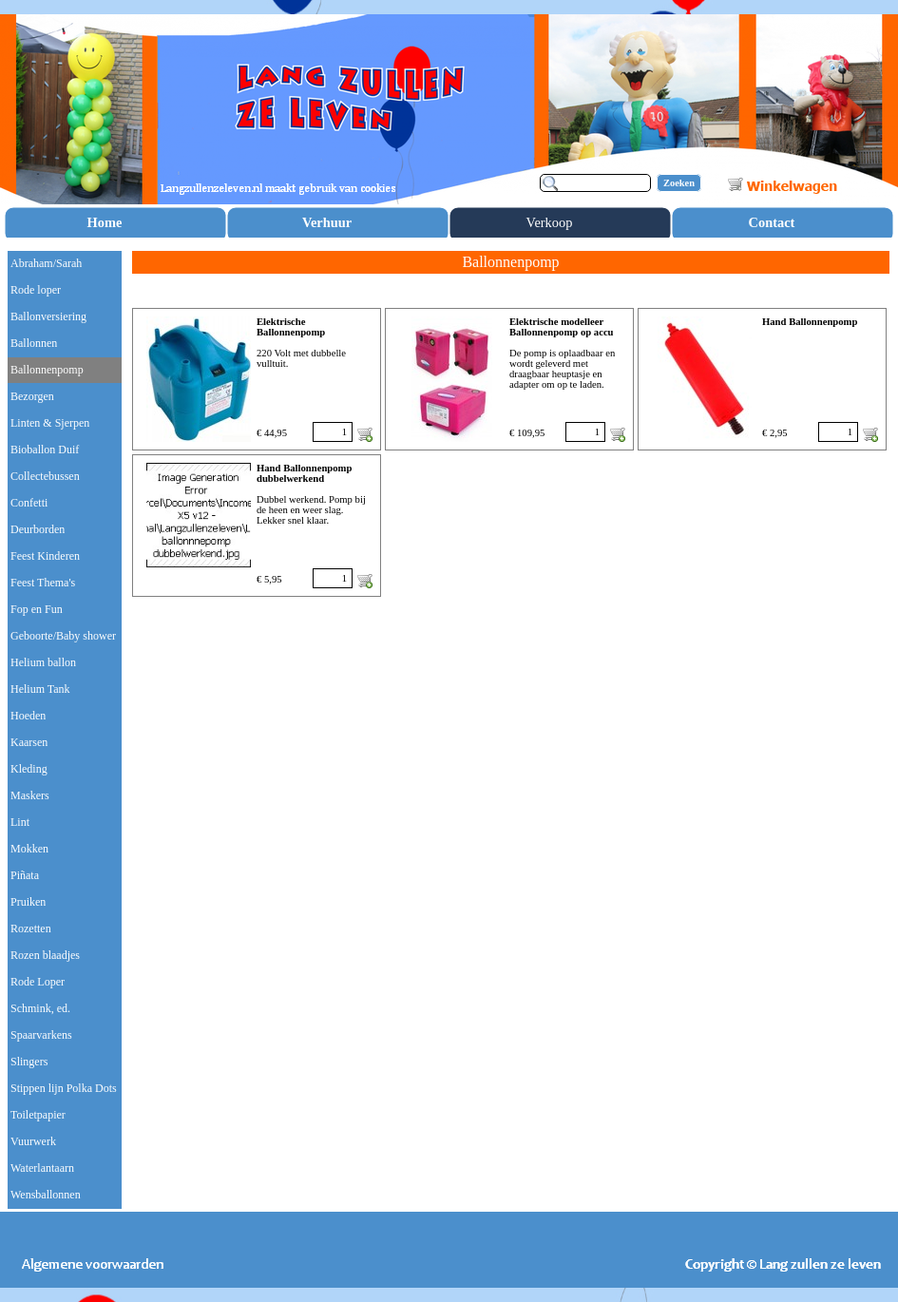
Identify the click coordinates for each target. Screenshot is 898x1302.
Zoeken (679, 183)
